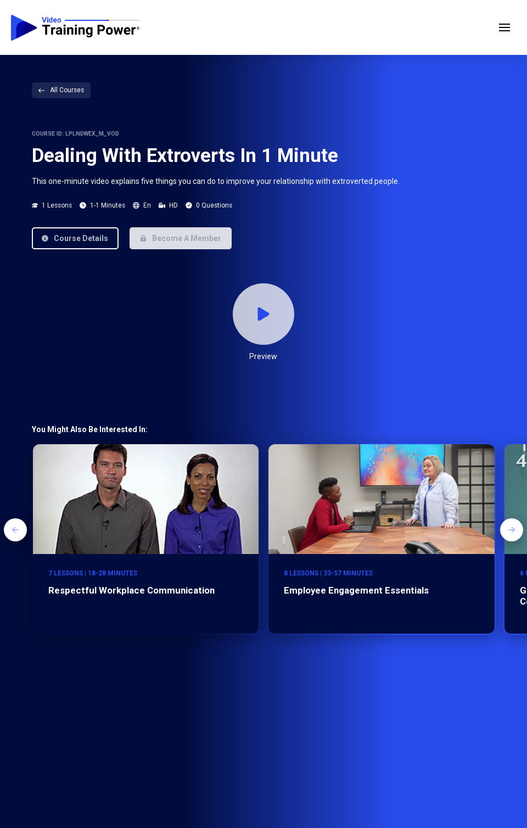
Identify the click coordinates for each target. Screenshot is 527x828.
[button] (504, 27)
